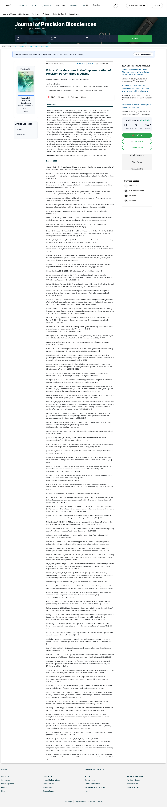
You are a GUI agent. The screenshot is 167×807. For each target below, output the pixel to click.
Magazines (60, 5)
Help (3, 791)
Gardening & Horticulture (95, 787)
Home (14, 46)
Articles (46, 14)
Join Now (157, 5)
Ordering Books (7, 783)
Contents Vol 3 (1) (105, 64)
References (21, 134)
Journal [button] (46, 5)
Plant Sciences (132, 783)
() (85, 5)
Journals (21, 46)
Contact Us (5, 780)
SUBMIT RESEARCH (137, 5)
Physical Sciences (133, 780)
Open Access (48, 776)
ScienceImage (48, 791)
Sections (35, 14)
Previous (82, 64)
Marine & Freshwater (135, 776)
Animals (88, 776)
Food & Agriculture (92, 783)
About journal (74, 14)
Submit (135, 38)
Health (87, 791)
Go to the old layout (143, 54)
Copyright (68, 801)
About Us (5, 776)
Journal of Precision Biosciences (16, 14)
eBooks (4, 787)
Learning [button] (74, 5)
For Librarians (48, 783)
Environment (90, 780)
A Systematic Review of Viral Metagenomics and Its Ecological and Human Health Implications (135, 88)
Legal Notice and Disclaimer (85, 801)
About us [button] (21, 5)
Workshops (47, 787)
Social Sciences (133, 787)
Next (90, 64)
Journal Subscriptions (51, 780)
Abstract (20, 129)
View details (145, 120)
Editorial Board (59, 14)
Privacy (100, 801)
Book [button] (34, 5)
